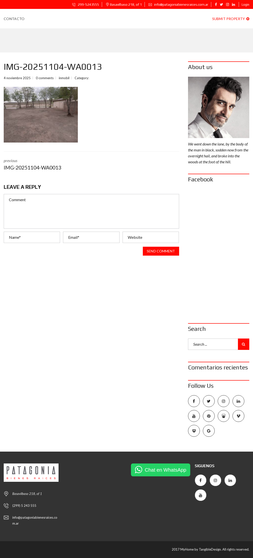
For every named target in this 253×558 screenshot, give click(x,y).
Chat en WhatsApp (165, 470)
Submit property (230, 19)
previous (44, 164)
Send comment (161, 251)
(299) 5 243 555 (24, 506)
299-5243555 (85, 4)
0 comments (45, 78)
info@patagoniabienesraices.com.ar (178, 4)
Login (245, 4)
